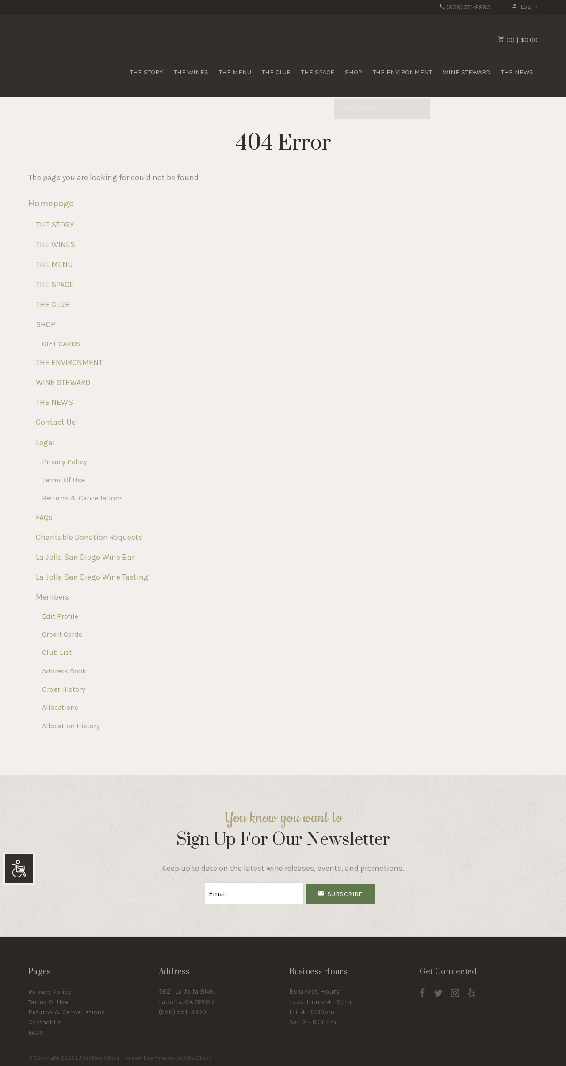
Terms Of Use (63, 480)
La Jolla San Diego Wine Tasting (92, 577)
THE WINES (191, 72)
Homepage (51, 203)
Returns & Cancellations (82, 498)
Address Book (64, 671)
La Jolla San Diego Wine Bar (85, 557)
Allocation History (71, 726)
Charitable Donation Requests (89, 537)
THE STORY (146, 72)
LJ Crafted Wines (59, 53)
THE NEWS (517, 72)
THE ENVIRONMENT (402, 72)
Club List (57, 652)
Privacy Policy (64, 462)
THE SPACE (317, 72)
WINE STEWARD (466, 72)
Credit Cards (62, 634)
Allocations (60, 707)
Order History (63, 689)
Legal (45, 442)
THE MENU (235, 72)
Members (52, 597)
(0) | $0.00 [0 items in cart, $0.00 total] (518, 40)
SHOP (353, 72)
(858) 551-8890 (464, 7)
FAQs (44, 517)
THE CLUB (276, 72)
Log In (525, 7)
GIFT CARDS (61, 343)
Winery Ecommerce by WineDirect (168, 1056)
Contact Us (56, 422)
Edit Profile (60, 616)
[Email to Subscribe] (254, 892)
